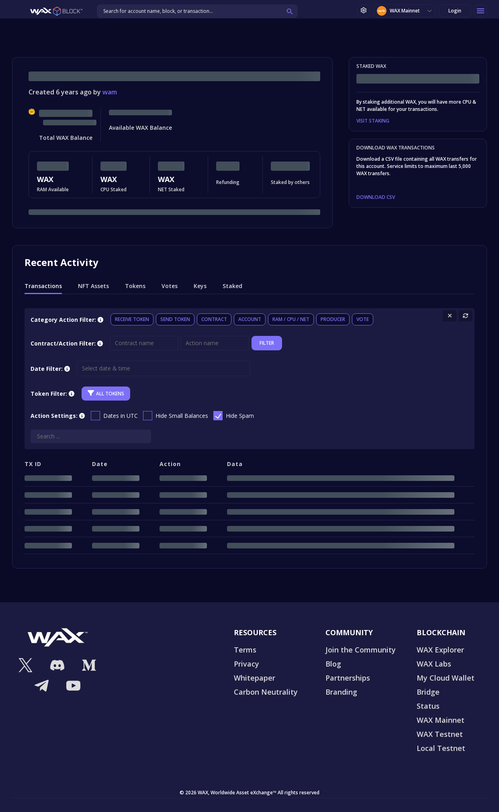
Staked (232, 286)
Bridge (428, 692)
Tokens (135, 286)
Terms (245, 650)
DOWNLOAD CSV (375, 197)
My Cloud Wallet (445, 678)
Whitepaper (254, 678)
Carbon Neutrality (266, 692)
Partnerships (347, 678)
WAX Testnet (440, 734)
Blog (333, 664)
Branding (341, 692)
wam (109, 92)
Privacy (246, 664)
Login (454, 10)
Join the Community (360, 650)
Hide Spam (240, 415)
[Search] (91, 436)
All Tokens (106, 393)
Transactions (43, 286)
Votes (170, 286)
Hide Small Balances (181, 415)
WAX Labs (434, 664)
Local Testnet (441, 748)
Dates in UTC (120, 415)
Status (428, 706)
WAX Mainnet (398, 11)
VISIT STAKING (372, 121)
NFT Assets (93, 286)
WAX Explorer (440, 650)
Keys (200, 286)
